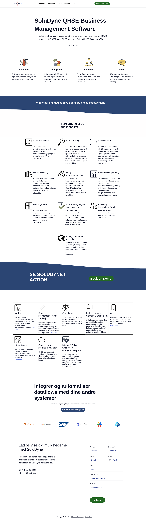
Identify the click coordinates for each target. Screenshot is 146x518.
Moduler (18, 313)
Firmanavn (94, 475)
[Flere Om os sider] (78, 3)
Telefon (110, 456)
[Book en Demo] (102, 3)
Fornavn (93, 447)
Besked (93, 484)
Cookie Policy (89, 517)
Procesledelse (104, 140)
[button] (73, 45)
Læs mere (37, 158)
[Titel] (106, 469)
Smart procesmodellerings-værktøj (48, 316)
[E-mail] (97, 460)
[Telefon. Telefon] (117, 460)
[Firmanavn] (106, 479)
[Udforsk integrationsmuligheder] (73, 410)
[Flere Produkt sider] (45, 3)
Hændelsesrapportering (108, 172)
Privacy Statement (78, 517)
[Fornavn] (97, 451)
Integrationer (20, 345)
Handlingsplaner (40, 204)
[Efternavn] (115, 451)
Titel (91, 466)
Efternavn (111, 447)
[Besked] (106, 490)
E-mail (92, 456)
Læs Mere (72, 163)
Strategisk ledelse (41, 140)
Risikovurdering (72, 140)
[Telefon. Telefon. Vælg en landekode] (111, 460)
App (112, 313)
